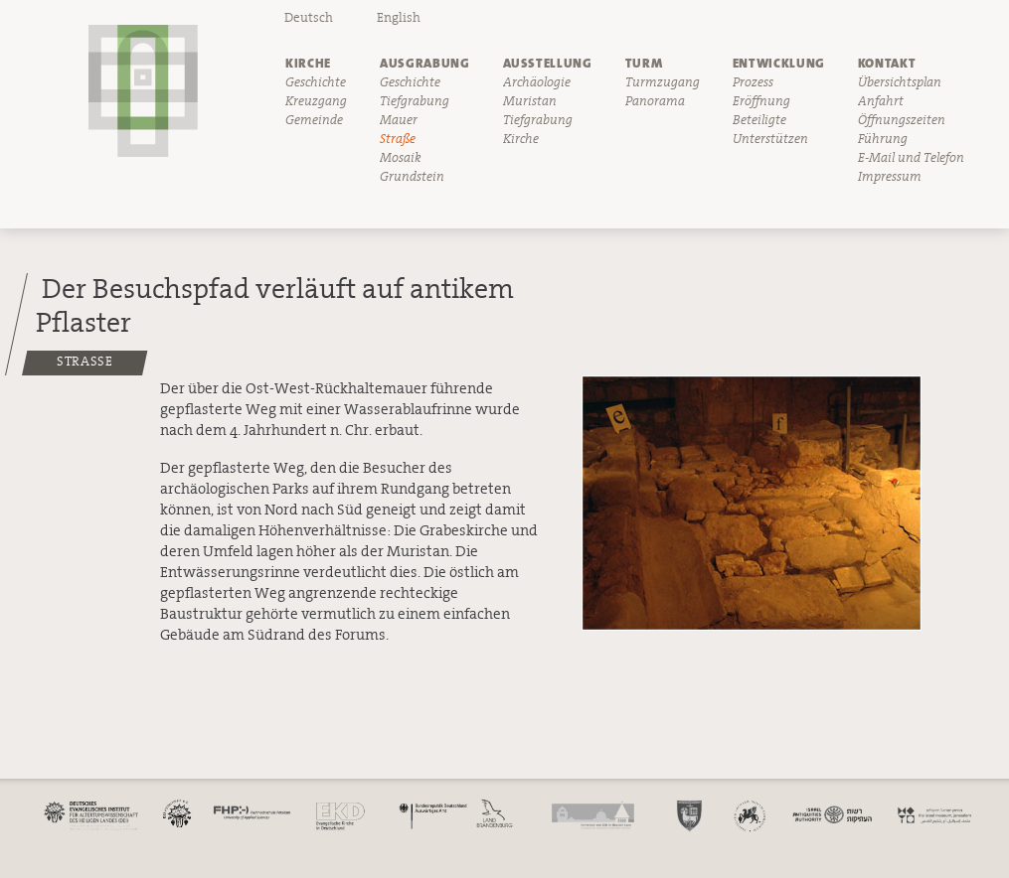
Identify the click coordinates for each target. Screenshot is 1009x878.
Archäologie (537, 82)
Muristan (530, 101)
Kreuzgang (316, 101)
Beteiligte (759, 120)
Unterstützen (770, 139)
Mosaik (400, 158)
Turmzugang (662, 82)
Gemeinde (314, 120)
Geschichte (315, 82)
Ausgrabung (425, 63)
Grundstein (412, 177)
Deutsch (308, 18)
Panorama (655, 101)
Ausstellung (547, 63)
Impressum (890, 177)
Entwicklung (779, 63)
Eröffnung (761, 101)
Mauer (399, 120)
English (398, 18)
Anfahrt (881, 101)
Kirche (308, 63)
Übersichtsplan (899, 82)
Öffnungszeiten (901, 120)
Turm (644, 63)
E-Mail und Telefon (911, 158)
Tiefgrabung (414, 101)
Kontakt (887, 63)
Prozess (753, 82)
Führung (883, 139)
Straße (398, 139)
